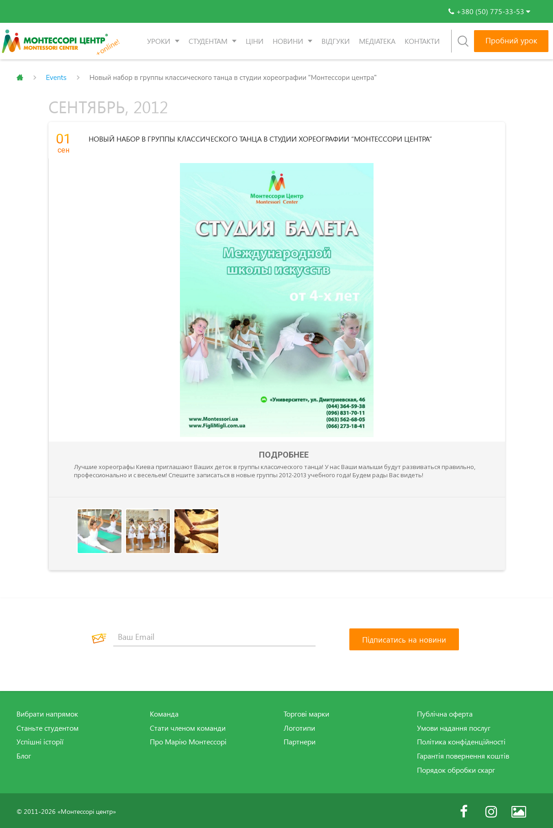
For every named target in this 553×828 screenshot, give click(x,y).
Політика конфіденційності (461, 740)
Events (56, 77)
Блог (23, 754)
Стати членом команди (188, 726)
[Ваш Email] (214, 635)
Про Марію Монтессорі (188, 740)
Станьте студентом (47, 726)
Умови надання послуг (453, 726)
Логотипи (299, 726)
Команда (164, 712)
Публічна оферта (445, 712)
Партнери (300, 740)
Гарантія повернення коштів (463, 754)
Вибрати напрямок (47, 712)
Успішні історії (39, 740)
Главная (19, 78)
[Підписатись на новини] (404, 638)
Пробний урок (511, 40)
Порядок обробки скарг (456, 768)
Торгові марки (306, 712)
